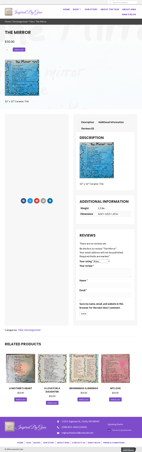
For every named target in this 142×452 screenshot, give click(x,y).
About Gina (63, 442)
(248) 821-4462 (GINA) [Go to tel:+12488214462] (74, 427)
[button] (80, 9)
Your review (87, 265)
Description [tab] (87, 122)
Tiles (31, 21)
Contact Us (78, 442)
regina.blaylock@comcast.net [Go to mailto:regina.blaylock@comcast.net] (77, 432)
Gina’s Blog (94, 442)
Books (36, 442)
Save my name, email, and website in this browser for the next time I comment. (101, 305)
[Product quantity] (8, 50)
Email (83, 290)
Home (8, 21)
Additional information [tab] (111, 122)
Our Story (48, 442)
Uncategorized (20, 21)
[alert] (122, 430)
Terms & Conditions (114, 442)
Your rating (86, 261)
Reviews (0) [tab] (87, 128)
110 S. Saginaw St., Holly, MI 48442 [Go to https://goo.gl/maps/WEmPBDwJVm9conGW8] (80, 421)
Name (83, 280)
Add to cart (19, 49)
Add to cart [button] (20, 399)
